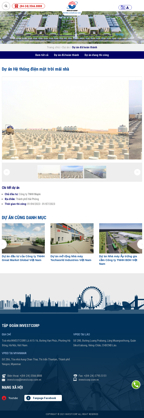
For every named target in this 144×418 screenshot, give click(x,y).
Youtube (10, 398)
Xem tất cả (41, 55)
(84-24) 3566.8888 (31, 6)
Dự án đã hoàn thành (84, 47)
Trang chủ (54, 47)
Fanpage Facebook (41, 398)
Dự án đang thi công (97, 55)
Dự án (66, 47)
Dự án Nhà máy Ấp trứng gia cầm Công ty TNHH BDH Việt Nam (118, 260)
